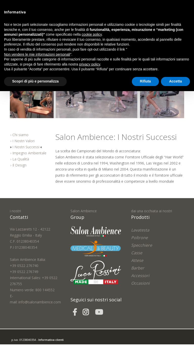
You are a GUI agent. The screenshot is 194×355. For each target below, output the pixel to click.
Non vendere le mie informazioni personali (37, 54)
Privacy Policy (28, 352)
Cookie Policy (47, 352)
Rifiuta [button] (145, 81)
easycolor (46, 346)
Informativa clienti (51, 340)
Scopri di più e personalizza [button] (35, 81)
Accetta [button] (175, 81)
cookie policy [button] (92, 34)
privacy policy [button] (89, 64)
